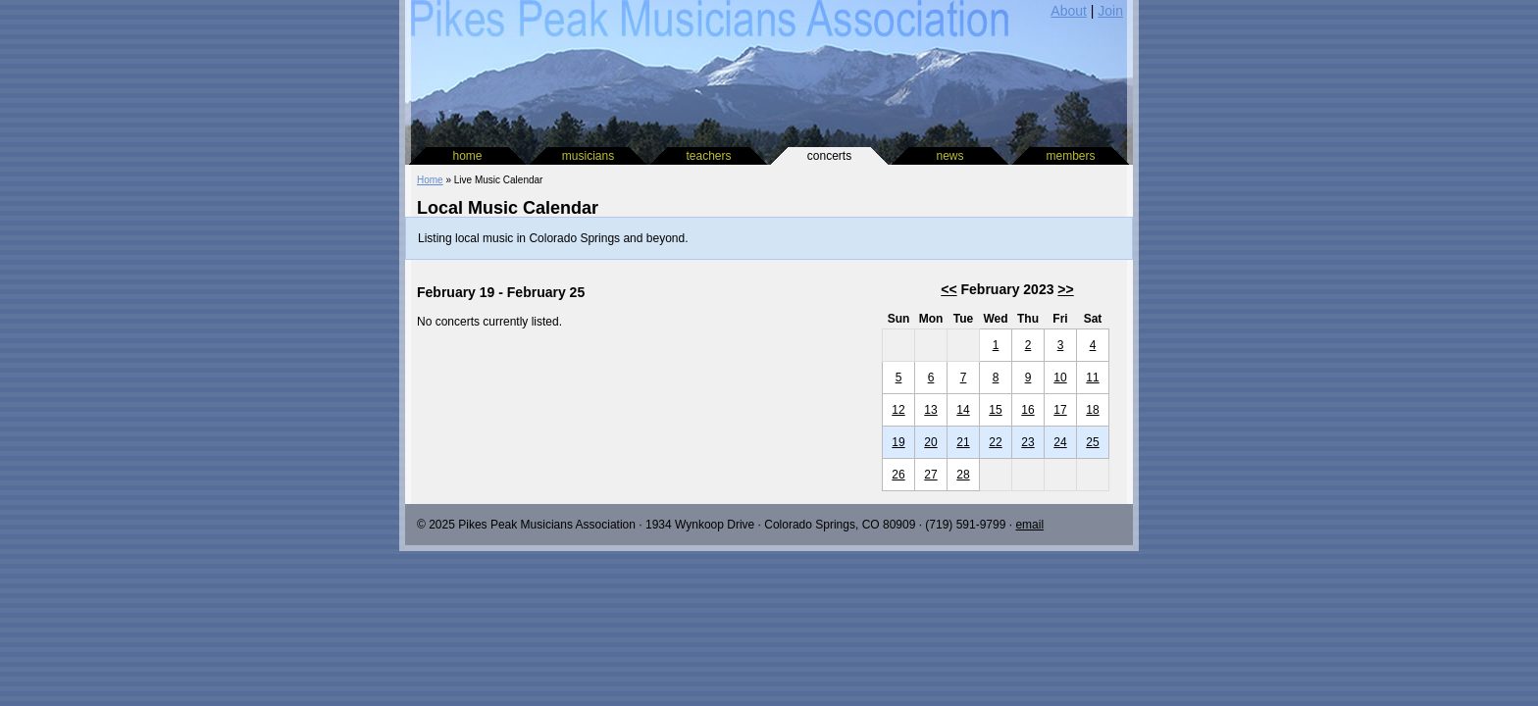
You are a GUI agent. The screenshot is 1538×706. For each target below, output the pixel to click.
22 (995, 442)
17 (1059, 410)
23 (1027, 442)
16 (1027, 410)
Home (430, 180)
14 (962, 410)
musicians (588, 156)
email (1029, 524)
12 (898, 410)
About (1069, 11)
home (467, 156)
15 (995, 410)
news (949, 156)
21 (962, 442)
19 (898, 442)
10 (1059, 377)
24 (1059, 442)
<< (948, 289)
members (1070, 156)
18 (1092, 410)
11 (1092, 377)
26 (898, 474)
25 (1092, 442)
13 (930, 410)
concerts (829, 156)
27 (930, 474)
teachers (708, 156)
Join (1110, 11)
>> (1065, 289)
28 (962, 474)
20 (930, 442)
